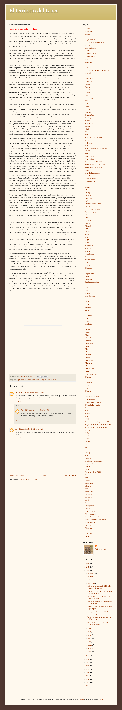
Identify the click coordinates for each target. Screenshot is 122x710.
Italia (87, 302)
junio (90, 635)
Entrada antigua (70, 475)
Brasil (87, 107)
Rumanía (88, 466)
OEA (87, 408)
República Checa (91, 464)
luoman (81, 699)
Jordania (88, 313)
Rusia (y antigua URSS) (93, 472)
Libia (87, 335)
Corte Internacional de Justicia (95, 165)
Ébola (87, 190)
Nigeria (87, 388)
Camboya (88, 118)
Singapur (88, 486)
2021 (88, 662)
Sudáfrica (88, 497)
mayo (90, 638)
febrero (90, 648)
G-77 (87, 240)
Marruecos (88, 352)
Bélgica (87, 93)
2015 (88, 682)
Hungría (88, 271)
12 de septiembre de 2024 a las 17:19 (35, 392)
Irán (86, 290)
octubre (90, 580)
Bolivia (87, 104)
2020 (88, 666)
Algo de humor (90, 40)
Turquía (88, 508)
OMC (87, 411)
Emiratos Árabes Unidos (93, 204)
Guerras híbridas (90, 260)
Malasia (88, 346)
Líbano (87, 332)
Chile (87, 132)
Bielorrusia (89, 98)
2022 (88, 659)
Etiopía (87, 215)
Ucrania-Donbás (90, 511)
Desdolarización (90, 181)
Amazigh (88, 45)
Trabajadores (89, 506)
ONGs (87, 413)
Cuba (87, 170)
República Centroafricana (93, 461)
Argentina (88, 62)
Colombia (88, 143)
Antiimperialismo (91, 54)
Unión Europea (51, 380)
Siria (86, 489)
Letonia (87, 330)
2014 (88, 686)
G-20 (87, 234)
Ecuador (88, 195)
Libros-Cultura (90, 338)
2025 (88, 567)
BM (86, 101)
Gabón (87, 243)
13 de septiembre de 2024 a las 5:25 (31, 429)
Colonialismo (89, 146)
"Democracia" (90, 28)
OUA (87, 433)
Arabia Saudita (90, 56)
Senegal (88, 478)
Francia (87, 232)
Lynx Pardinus (102, 546)
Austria (87, 76)
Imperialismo (89, 274)
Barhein (88, 90)
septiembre (91, 583)
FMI (86, 229)
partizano (18, 392)
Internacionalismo (91, 285)
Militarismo (89, 360)
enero (90, 652)
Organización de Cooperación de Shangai (99, 422)
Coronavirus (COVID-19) (93, 162)
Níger (87, 385)
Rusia (87, 469)
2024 (88, 570)
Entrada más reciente (17, 475)
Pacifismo (88, 436)
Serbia (87, 480)
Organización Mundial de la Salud (96, 427)
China (87, 135)
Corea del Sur (89, 159)
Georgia (88, 248)
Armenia (88, 65)
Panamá (88, 444)
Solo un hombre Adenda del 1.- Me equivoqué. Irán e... (99, 587)
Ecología (88, 193)
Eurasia (87, 218)
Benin (87, 95)
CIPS (87, 140)
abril (89, 642)
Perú (86, 447)
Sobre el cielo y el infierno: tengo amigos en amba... (98, 623)
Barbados (88, 87)
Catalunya (88, 126)
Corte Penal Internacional (93, 167)
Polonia (87, 450)
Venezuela (88, 528)
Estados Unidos (90, 212)
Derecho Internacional (92, 173)
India (87, 276)
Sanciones (88, 475)
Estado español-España (93, 209)
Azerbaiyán (89, 81)
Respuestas (21, 406)
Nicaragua (88, 383)
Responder (18, 401)
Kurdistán (88, 324)
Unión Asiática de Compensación (96, 517)
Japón (87, 310)
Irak (86, 288)
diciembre (91, 573)
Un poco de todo (90, 514)
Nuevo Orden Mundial (92, 405)
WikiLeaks (89, 534)
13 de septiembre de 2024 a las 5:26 (37, 410)
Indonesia (88, 279)
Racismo (88, 458)
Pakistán (88, 439)
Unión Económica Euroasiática (95, 520)
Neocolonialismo (91, 380)
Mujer (87, 366)
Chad (87, 129)
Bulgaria (88, 112)
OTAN (87, 430)
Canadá (87, 121)
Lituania (88, 341)
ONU (87, 416)
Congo (87, 153)
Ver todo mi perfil (100, 549)
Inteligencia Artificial (92, 282)
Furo (22, 410)
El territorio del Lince (33, 10)
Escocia (88, 206)
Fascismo (88, 220)
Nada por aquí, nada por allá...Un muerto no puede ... (98, 613)
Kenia (87, 318)
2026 (88, 564)
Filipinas (88, 223)
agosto (90, 628)
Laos (87, 327)
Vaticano (88, 525)
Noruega (88, 391)
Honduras (88, 268)
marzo (90, 645)
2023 (88, 656)
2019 (88, 669)
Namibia (88, 377)
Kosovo (88, 321)
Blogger (100, 699)
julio (89, 632)
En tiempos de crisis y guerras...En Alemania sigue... (98, 597)
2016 (88, 679)
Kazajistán (88, 316)
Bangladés (88, 84)
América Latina (90, 48)
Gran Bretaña (89, 254)
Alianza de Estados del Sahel (95, 42)
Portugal (88, 453)
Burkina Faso (89, 115)
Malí (86, 349)
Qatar (87, 455)
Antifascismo (89, 51)
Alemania (88, 37)
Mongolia (88, 363)
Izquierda (88, 304)
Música (87, 371)
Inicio (44, 475)
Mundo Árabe (90, 369)
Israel (87, 299)
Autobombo (89, 79)
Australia (88, 73)
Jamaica (88, 307)
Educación (28, 380)
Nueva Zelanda (90, 399)
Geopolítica (89, 246)
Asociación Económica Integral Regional (98, 70)
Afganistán (89, 31)
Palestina (88, 441)
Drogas (87, 187)
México (87, 357)
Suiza (87, 503)
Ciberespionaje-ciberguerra (94, 137)
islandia (88, 293)
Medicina (88, 355)
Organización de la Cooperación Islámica (98, 425)
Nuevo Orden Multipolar (38, 380)
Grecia (87, 257)
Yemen (87, 536)
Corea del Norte (90, 156)
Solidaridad (89, 494)
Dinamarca (89, 184)
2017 (88, 676)
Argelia (87, 59)
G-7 (86, 237)
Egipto (87, 201)
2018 (88, 672)
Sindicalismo (89, 483)
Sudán (87, 500)
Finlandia (88, 226)
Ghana (87, 251)
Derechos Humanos (91, 176)
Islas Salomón (90, 296)
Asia (86, 67)
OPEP (87, 419)
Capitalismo (20, 380)
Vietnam (88, 531)
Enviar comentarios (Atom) (28, 479)
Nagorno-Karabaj (91, 374)
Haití (87, 262)
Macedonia (89, 343)
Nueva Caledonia (91, 394)
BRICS (87, 109)
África (87, 34)
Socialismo (89, 492)
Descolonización (90, 179)
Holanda (88, 265)
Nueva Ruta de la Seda (92, 397)
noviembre (91, 576)
